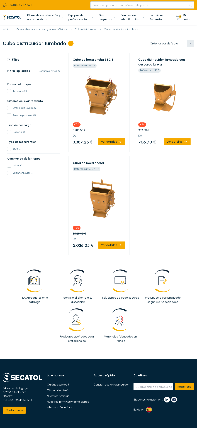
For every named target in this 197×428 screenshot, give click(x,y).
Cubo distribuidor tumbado (121, 29)
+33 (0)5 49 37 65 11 (20, 400)
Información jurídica (60, 407)
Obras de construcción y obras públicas (41, 29)
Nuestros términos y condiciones (68, 401)
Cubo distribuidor (86, 29)
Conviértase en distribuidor (111, 384)
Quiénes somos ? (58, 384)
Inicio (6, 29)
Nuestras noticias (58, 396)
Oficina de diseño (58, 390)
